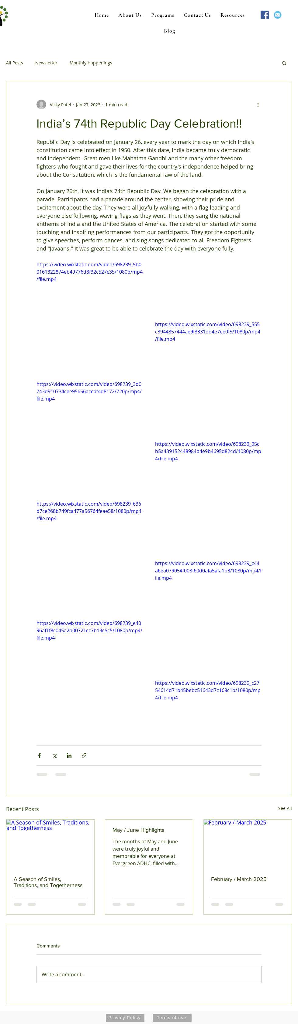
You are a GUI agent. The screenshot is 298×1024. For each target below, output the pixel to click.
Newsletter (46, 63)
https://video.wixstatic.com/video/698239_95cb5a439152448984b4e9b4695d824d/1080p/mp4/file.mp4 (208, 451)
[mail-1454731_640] (277, 15)
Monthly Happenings (91, 63)
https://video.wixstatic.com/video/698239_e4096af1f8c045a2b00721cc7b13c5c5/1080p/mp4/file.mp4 (89, 630)
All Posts (14, 63)
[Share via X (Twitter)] (54, 755)
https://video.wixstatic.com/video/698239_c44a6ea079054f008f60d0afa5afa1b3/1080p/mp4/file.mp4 (208, 570)
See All (285, 808)
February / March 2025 (239, 879)
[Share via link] (84, 755)
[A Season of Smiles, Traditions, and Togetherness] (50, 844)
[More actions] (258, 104)
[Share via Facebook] (39, 755)
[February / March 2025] (248, 844)
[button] (284, 62)
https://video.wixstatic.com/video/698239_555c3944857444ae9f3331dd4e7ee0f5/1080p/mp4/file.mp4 (207, 331)
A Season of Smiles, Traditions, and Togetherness (48, 882)
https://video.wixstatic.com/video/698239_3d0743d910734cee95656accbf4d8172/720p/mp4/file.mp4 (89, 391)
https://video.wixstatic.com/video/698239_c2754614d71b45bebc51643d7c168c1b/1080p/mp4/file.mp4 (208, 690)
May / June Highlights (138, 830)
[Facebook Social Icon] (265, 15)
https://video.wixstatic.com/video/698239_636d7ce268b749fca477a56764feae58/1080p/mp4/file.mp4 (88, 511)
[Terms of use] (172, 1018)
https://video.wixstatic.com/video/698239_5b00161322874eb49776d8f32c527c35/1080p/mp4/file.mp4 (89, 271)
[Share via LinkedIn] (69, 755)
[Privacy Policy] (125, 1018)
